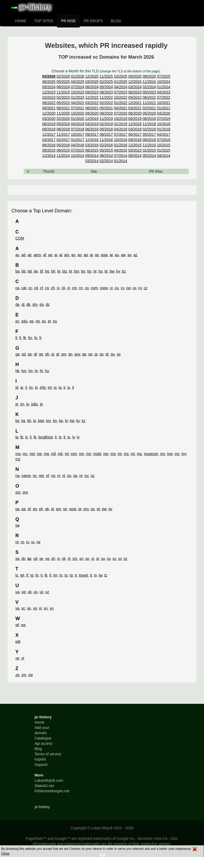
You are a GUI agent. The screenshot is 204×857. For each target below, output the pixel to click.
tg (31, 575)
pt (98, 509)
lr (56, 437)
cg (47, 288)
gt (107, 354)
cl (68, 288)
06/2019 (49, 124)
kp (61, 421)
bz (124, 271)
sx (114, 558)
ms (126, 454)
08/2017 (106, 134)
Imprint (40, 759)
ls (60, 437)
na (18, 476)
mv (162, 454)
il (26, 387)
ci (58, 288)
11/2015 (149, 145)
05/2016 (63, 145)
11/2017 (63, 134)
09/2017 (92, 134)
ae (29, 255)
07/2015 (77, 150)
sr (92, 558)
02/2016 (106, 145)
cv (122, 288)
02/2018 (149, 129)
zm (23, 675)
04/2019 (77, 124)
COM (20, 238)
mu (139, 454)
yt (22, 658)
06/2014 (135, 155)
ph (41, 509)
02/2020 (63, 118)
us (36, 592)
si (58, 558)
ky (78, 421)
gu (113, 354)
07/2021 (77, 108)
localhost (45, 437)
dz (48, 304)
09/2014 (92, 155)
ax (129, 255)
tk (45, 575)
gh (47, 354)
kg (23, 421)
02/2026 (63, 76)
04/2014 (163, 155)
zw (30, 675)
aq (86, 255)
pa (18, 509)
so (87, 558)
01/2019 (120, 124)
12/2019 (92, 118)
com (94, 288)
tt (91, 575)
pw (104, 509)
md (31, 454)
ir (64, 387)
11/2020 (63, 113)
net (41, 476)
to (66, 575)
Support (40, 764)
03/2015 (135, 150)
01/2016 (120, 145)
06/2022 (49, 103)
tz (105, 575)
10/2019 (120, 118)
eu (55, 321)
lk (35, 437)
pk (47, 509)
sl (69, 558)
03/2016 (92, 145)
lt (64, 437)
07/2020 (120, 113)
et (49, 321)
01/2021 (163, 108)
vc (23, 608)
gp (84, 354)
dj (23, 304)
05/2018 (106, 129)
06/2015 (92, 150)
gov (77, 354)
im (31, 387)
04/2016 (77, 145)
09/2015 (49, 150)
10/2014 (77, 155)
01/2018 (163, 129)
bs (101, 271)
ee (31, 321)
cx (134, 288)
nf (47, 476)
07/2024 (77, 87)
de (18, 304)
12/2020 (49, 113)
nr (80, 476)
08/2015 (63, 150)
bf (41, 271)
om (18, 492)
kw (72, 421)
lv (73, 437)
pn (65, 509)
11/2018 (149, 124)
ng (53, 476)
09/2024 (49, 87)
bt (106, 271)
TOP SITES (43, 21)
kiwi (41, 421)
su (103, 558)
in (36, 387)
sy (120, 558)
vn (46, 608)
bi (58, 271)
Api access (43, 743)
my (183, 454)
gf (35, 354)
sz (125, 558)
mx (177, 454)
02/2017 (63, 140)
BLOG (116, 21)
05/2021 (106, 108)
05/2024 (106, 87)
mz (18, 459)
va (17, 608)
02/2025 (106, 81)
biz (64, 271)
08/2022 (149, 97)
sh (53, 558)
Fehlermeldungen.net (51, 791)
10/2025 (120, 76)
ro (22, 542)
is (68, 387)
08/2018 (63, 129)
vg (35, 608)
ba (18, 271)
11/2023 (63, 92)
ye (17, 658)
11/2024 (149, 81)
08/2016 (149, 140)
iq (60, 387)
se (41, 558)
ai (55, 255)
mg (46, 454)
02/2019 (106, 124)
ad (23, 255)
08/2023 (106, 92)
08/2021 (63, 108)
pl (52, 509)
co (87, 288)
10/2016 (120, 140)
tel (22, 575)
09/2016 (135, 140)
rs (27, 542)
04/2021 (120, 108)
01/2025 (120, 81)
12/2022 (92, 97)
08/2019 (149, 118)
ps (93, 509)
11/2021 (149, 103)
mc (25, 454)
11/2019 (106, 118)
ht (41, 371)
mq (113, 454)
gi (52, 354)
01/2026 (77, 76)
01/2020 (77, 118)
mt (133, 454)
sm (74, 558)
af (44, 255)
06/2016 (49, 145)
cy (140, 288)
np (75, 476)
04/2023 (163, 92)
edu (24, 321)
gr (96, 354)
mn (81, 454)
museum (151, 454)
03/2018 (135, 129)
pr (80, 509)
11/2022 (106, 97)
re (17, 542)
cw (128, 288)
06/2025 (49, 81)
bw (112, 271)
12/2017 (49, 134)
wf (17, 625)
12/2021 (135, 103)
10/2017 (77, 134)
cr (111, 288)
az (135, 255)
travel (83, 575)
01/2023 (77, 97)
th (37, 575)
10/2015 (163, 145)
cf (41, 288)
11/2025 (106, 76)
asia (104, 255)
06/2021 (92, 108)
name (26, 476)
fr (40, 338)
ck (63, 288)
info (43, 387)
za (17, 675)
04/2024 (120, 87)
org (25, 492)
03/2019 (92, 124)
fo (35, 338)
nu (86, 476)
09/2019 (135, 118)
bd (30, 271)
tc (17, 575)
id (17, 387)
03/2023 (49, 97)
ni (58, 476)
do (41, 304)
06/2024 (92, 87)
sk (64, 558)
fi (16, 338)
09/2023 (92, 92)
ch (53, 288)
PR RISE (68, 21)
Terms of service (47, 754)
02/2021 (149, 108)
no (69, 476)
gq (90, 354)
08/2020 (106, 113)
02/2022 (106, 103)
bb (24, 271)
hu (47, 371)
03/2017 (49, 140)
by (118, 271)
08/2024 (63, 87)
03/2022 (92, 103)
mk (60, 454)
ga (18, 354)
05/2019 (63, 124)
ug (24, 592)
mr (120, 454)
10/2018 (163, 124)
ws (23, 625)
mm (74, 454)
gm (63, 354)
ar (91, 255)
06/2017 (135, 134)
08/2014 (106, 155)
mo (88, 454)
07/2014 (120, 155)
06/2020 (135, 113)
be (36, 271)
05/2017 (149, 134)
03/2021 (135, 108)
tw (100, 575)
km (48, 421)
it (73, 387)
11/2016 (106, 140)
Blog (38, 749)
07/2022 (163, 97)
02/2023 (63, 97)
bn (83, 271)
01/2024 (163, 87)
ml (67, 454)
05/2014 (149, 155)
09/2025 (135, 76)
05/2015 (106, 150)
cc (30, 288)
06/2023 (135, 92)
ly (78, 437)
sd (35, 558)
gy (119, 354)
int (50, 387)
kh (29, 421)
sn (81, 558)
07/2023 (120, 92)
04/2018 (120, 129)
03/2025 (92, 81)
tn (61, 575)
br (95, 271)
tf (27, 575)
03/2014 (92, 161)
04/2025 (77, 81)
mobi (97, 454)
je (17, 404)
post (72, 509)
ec (17, 321)
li (31, 437)
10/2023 (77, 92)
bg (47, 271)
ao (79, 255)
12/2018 (135, 124)
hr (36, 371)
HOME (20, 21)
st (97, 558)
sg (47, 558)
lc (26, 437)
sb (23, 558)
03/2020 (49, 118)
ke (17, 421)
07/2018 (77, 129)
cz (145, 288)
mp (105, 454)
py (110, 509)
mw (169, 454)
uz (47, 592)
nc (35, 476)
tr (76, 575)
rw (39, 542)
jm (22, 404)
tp (71, 575)
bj (70, 271)
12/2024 (135, 81)
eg (38, 321)
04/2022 (77, 103)
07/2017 (120, 134)
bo (89, 271)
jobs (34, 404)
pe (24, 509)
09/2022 (135, 97)
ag (50, 255)
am (66, 255)
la (17, 437)
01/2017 (77, 140)
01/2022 (120, 103)
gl (57, 354)
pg (35, 509)
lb (21, 437)
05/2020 (149, 113)
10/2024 (163, 81)
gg (41, 354)
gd (24, 354)
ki (34, 421)
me (39, 454)
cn (81, 288)
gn (70, 354)
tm (55, 575)
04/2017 (163, 134)
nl (63, 476)
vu (52, 608)
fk (24, 338)
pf (29, 509)
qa (18, 525)
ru (32, 542)
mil (53, 454)
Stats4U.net (44, 786)
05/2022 (63, 103)
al (60, 255)
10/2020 (77, 113)
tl (50, 575)
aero (37, 255)
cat (23, 288)
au (117, 255)
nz (92, 476)
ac (17, 255)
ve (29, 608)
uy (41, 592)
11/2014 (63, 155)
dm (34, 304)
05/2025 (63, 81)
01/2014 (120, 161)
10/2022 (120, 97)
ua (18, 592)
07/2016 (163, 140)
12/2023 (49, 92)
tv (95, 575)
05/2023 (149, 92)
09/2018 (49, 129)
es (44, 321)
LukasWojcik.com (48, 780)
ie (21, 387)
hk (17, 371)
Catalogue (42, 738)
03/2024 (135, 87)
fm (30, 338)
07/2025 (163, 76)
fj (20, 338)
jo (27, 404)
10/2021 (163, 103)
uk (30, 592)
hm (23, 371)
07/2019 (163, 118)
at (111, 255)
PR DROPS (93, 21)
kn (55, 421)
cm (74, 288)
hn (30, 371)
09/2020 (92, 113)
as (97, 255)
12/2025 (92, 76)
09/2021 (49, 108)
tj (41, 575)
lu (68, 437)
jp (41, 404)
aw (123, 255)
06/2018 (92, 129)
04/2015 (120, 150)
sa (17, 558)
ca (17, 288)
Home (39, 722)
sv (108, 558)
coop (104, 288)
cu (117, 288)
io (55, 387)
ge (30, 354)
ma (18, 454)
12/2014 (49, 155)
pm (58, 509)
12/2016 (92, 140)
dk (29, 304)
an (73, 255)
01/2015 (163, 150)
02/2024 (149, 87)
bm (76, 271)
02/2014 (106, 161)
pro (86, 509)
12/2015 (135, 145)
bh (53, 271)
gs (101, 354)
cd (36, 288)
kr (66, 421)
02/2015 (149, 150)
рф (18, 641)
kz (83, 421)
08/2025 (149, 76)
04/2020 (163, 113)
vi (40, 608)
